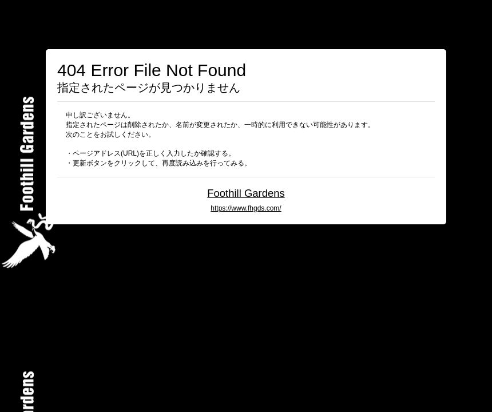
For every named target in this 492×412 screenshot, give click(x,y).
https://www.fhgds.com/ (246, 208)
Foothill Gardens (245, 193)
